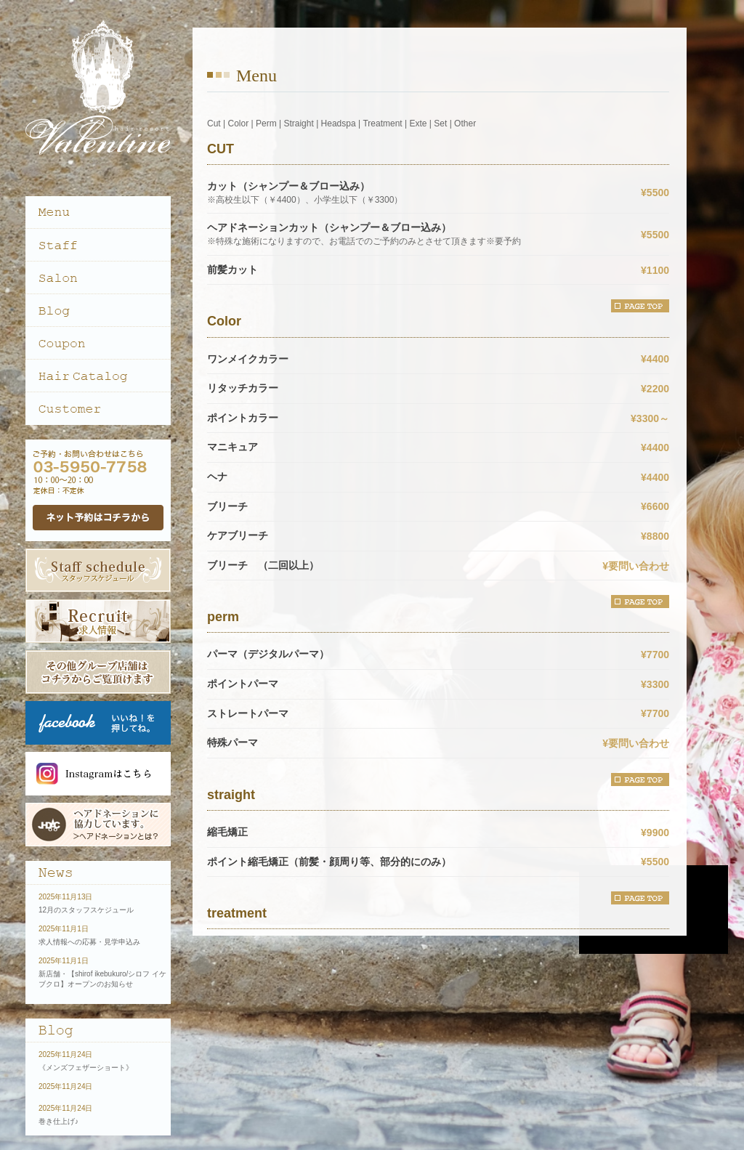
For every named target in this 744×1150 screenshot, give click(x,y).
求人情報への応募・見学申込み (89, 942)
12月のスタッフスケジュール (86, 910)
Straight (298, 123)
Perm (266, 123)
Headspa (338, 123)
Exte (417, 123)
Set (440, 123)
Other (465, 123)
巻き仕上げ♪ (58, 1121)
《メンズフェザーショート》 (86, 1068)
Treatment (382, 123)
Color (237, 123)
